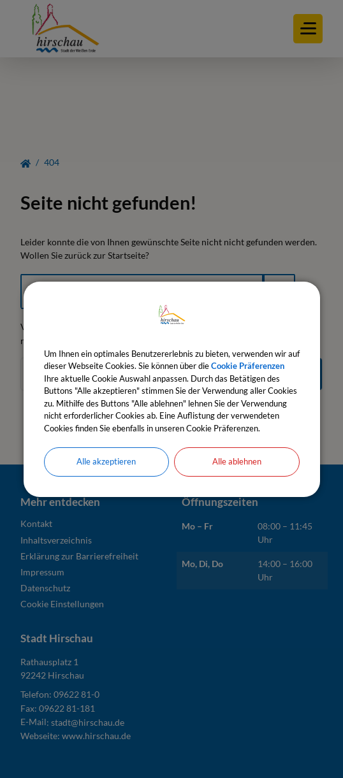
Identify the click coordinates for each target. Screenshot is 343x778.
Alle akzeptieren (106, 461)
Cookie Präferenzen (247, 366)
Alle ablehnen (236, 461)
